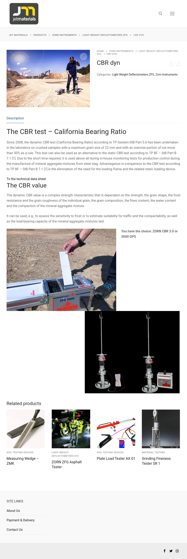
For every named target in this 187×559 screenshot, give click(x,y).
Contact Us (15, 530)
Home (100, 51)
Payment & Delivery (21, 520)
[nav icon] (172, 13)
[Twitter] (171, 551)
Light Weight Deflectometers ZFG (133, 74)
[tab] (15, 118)
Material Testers (153, 452)
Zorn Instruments (121, 51)
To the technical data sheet (26, 179)
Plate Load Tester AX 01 (116, 459)
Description (15, 118)
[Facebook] (165, 551)
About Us (13, 511)
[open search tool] (160, 13)
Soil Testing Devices (20, 452)
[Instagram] (177, 551)
